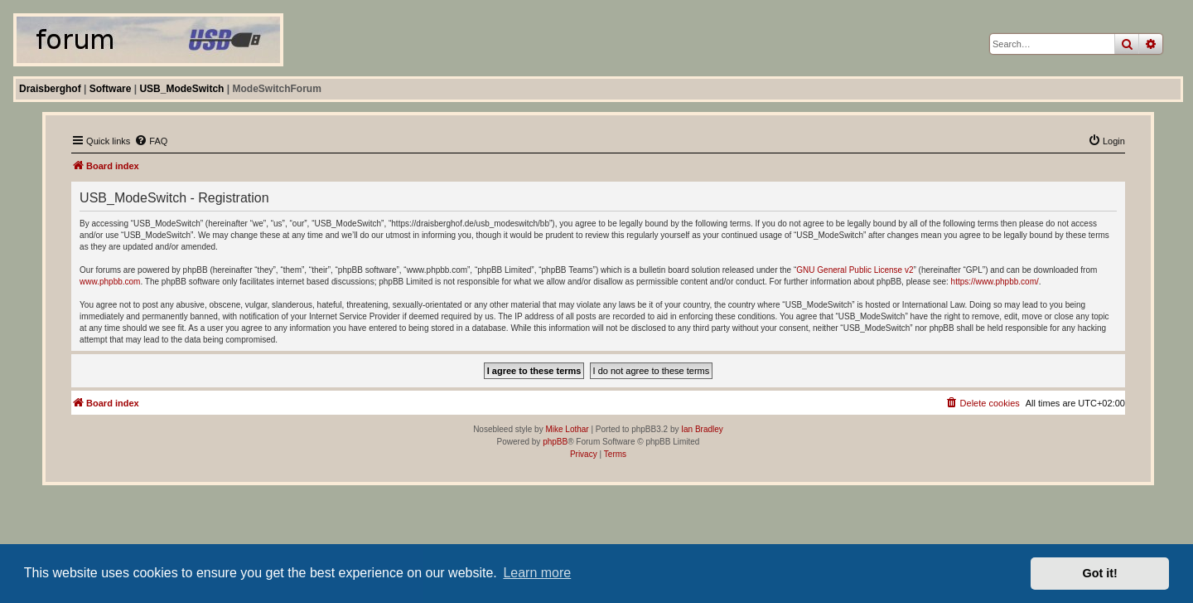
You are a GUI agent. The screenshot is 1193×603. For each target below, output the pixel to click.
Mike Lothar (566, 429)
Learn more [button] (537, 573)
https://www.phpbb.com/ (995, 281)
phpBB (555, 441)
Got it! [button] (1100, 573)
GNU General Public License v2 (854, 270)
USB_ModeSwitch (181, 89)
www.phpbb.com (110, 281)
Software (110, 89)
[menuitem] (150, 141)
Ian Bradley (702, 429)
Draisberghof (50, 89)
